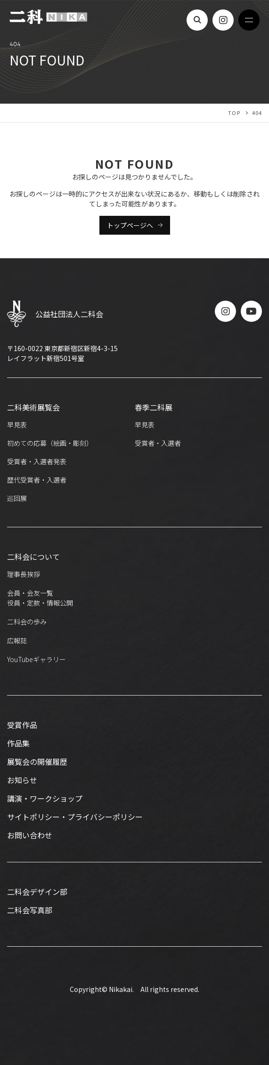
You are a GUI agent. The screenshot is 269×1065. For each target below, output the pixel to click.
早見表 (17, 424)
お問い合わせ (29, 835)
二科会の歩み (27, 621)
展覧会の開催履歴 (37, 761)
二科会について (33, 556)
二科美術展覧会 (33, 407)
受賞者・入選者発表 (36, 461)
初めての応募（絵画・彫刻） (50, 443)
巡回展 (17, 498)
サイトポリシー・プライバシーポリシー (75, 816)
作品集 (18, 743)
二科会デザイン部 (37, 891)
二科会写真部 (29, 910)
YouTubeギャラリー (36, 659)
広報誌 (17, 640)
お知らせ (22, 780)
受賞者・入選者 (158, 443)
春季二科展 (153, 407)
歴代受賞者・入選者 (36, 479)
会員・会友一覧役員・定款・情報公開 (40, 597)
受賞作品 (22, 724)
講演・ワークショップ (44, 798)
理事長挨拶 (23, 574)
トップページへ (130, 225)
